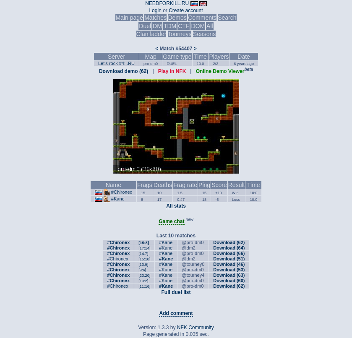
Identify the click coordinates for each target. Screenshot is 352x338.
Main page (129, 17)
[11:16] (144, 286)
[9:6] (142, 270)
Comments (202, 17)
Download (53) (229, 269)
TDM (170, 26)
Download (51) (229, 258)
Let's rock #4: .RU (116, 63)
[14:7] (143, 254)
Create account (186, 10)
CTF (183, 26)
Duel (145, 26)
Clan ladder (151, 34)
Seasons (204, 34)
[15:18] (144, 259)
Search (227, 17)
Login (155, 10)
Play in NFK (172, 71)
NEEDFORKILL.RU (167, 3)
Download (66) (229, 253)
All (209, 26)
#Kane (118, 198)
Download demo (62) (123, 71)
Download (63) (229, 275)
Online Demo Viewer (220, 71)
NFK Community (195, 327)
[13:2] (143, 281)
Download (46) (229, 264)
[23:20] (144, 275)
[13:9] (143, 265)
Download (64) (229, 247)
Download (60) (229, 280)
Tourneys (180, 34)
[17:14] (144, 248)
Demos (177, 17)
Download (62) (229, 242)
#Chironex (121, 192)
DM (157, 26)
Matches (155, 17)
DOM (198, 26)
